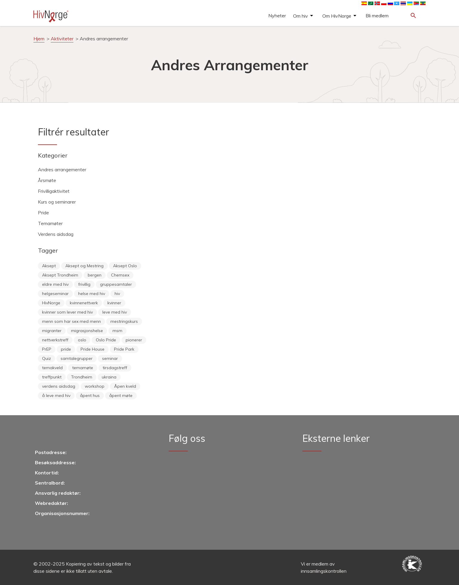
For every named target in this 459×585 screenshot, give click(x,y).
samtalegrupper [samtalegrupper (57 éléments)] (77, 358)
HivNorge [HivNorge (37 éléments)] (51, 303)
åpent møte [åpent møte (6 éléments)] (121, 395)
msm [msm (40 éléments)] (117, 330)
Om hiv (300, 16)
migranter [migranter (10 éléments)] (51, 330)
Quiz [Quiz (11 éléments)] (46, 358)
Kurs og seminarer (57, 202)
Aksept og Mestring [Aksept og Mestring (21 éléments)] (84, 265)
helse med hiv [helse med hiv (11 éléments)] (91, 293)
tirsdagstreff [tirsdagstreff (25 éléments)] (115, 367)
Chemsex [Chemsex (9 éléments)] (120, 275)
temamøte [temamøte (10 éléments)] (82, 367)
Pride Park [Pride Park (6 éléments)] (124, 349)
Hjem (38, 39)
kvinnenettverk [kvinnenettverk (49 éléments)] (84, 303)
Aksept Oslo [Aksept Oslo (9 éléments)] (125, 265)
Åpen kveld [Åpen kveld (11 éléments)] (125, 386)
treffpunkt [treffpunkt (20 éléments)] (51, 377)
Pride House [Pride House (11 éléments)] (92, 349)
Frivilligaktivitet (54, 191)
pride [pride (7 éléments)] (66, 349)
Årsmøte (47, 180)
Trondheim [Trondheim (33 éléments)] (81, 377)
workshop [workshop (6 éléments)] (94, 386)
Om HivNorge (336, 16)
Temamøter (50, 223)
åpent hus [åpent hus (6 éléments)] (90, 395)
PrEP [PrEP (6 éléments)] (46, 349)
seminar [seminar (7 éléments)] (110, 358)
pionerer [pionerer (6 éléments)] (134, 340)
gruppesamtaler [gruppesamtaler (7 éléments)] (116, 284)
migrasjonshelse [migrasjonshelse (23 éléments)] (87, 330)
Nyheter (277, 16)
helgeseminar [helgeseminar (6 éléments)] (55, 293)
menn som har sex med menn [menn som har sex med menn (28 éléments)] (71, 321)
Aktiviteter (62, 39)
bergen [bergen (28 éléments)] (94, 275)
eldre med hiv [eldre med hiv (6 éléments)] (55, 284)
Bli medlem (377, 16)
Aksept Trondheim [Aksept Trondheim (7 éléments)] (60, 275)
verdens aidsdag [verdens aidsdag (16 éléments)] (58, 386)
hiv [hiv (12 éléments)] (117, 293)
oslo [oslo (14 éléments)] (82, 340)
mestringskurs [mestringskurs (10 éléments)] (124, 321)
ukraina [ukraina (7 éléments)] (109, 377)
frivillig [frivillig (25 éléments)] (84, 284)
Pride (43, 213)
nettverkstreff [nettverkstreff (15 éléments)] (55, 340)
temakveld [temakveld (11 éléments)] (52, 367)
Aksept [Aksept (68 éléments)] (49, 265)
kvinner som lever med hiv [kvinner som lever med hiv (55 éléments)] (67, 312)
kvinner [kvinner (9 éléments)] (114, 303)
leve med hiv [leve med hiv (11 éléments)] (114, 312)
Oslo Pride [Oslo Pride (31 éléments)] (106, 340)
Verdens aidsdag (55, 234)
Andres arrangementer (62, 169)
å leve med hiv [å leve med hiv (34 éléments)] (56, 395)
